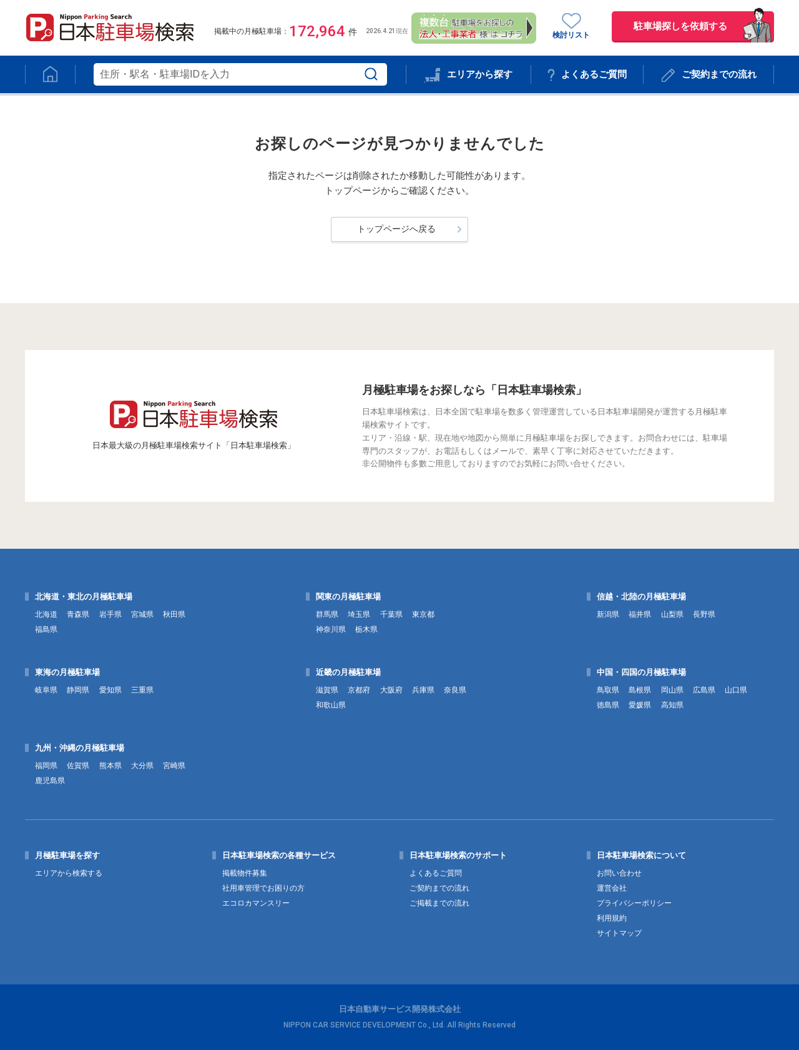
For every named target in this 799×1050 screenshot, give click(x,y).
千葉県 (391, 614)
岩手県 (110, 614)
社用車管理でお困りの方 (263, 888)
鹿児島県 (50, 780)
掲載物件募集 (244, 873)
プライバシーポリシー (634, 903)
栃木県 (366, 629)
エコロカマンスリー (256, 903)
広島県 (704, 690)
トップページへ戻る (396, 229)
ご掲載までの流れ (439, 903)
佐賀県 (78, 765)
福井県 (640, 614)
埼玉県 (359, 614)
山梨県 (672, 614)
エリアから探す (468, 75)
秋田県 (174, 614)
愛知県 (110, 690)
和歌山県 (331, 705)
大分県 (142, 765)
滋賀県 (327, 690)
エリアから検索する (68, 873)
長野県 (704, 614)
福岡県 (46, 765)
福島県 (46, 629)
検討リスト (571, 25)
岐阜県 (46, 690)
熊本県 (110, 765)
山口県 (736, 690)
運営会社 (612, 888)
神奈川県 (331, 629)
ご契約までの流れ (709, 75)
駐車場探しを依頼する (680, 26)
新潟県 (608, 614)
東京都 (423, 614)
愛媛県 (640, 705)
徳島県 (608, 705)
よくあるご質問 (587, 75)
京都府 (359, 690)
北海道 (46, 614)
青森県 (78, 614)
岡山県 (672, 690)
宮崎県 (174, 765)
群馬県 (327, 614)
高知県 (672, 705)
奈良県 (455, 690)
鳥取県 (608, 690)
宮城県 (142, 614)
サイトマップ (619, 933)
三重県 (142, 690)
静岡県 (78, 690)
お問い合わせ (619, 873)
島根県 (640, 690)
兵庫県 (423, 690)
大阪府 (391, 690)
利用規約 (612, 918)
